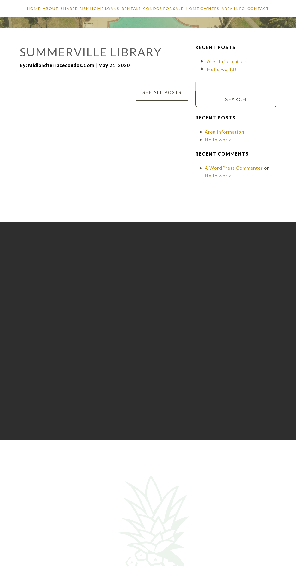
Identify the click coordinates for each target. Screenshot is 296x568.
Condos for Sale (163, 8)
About (51, 8)
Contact (258, 8)
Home (33, 8)
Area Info (233, 8)
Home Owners (202, 8)
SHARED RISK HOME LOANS (90, 8)
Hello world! (221, 69)
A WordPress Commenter (234, 168)
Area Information (227, 61)
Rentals (131, 8)
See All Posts (162, 92)
